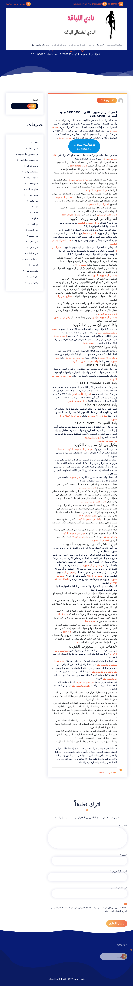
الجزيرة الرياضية (93, 437)
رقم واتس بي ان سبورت (104, 671)
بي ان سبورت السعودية (28, 154)
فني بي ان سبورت (100, 540)
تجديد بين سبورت (87, 487)
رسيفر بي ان (110, 536)
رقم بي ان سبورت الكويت (104, 275)
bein (78, 642)
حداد (36, 206)
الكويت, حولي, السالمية (18, 4)
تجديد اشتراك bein (71, 214)
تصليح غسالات (32, 189)
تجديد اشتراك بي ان (107, 214)
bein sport (91, 621)
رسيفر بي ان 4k (80, 536)
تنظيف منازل (32, 195)
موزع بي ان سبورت (97, 415)
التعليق (123, 896)
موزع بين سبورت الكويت (73, 533)
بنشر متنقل (33, 148)
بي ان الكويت (65, 137)
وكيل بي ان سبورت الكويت (84, 361)
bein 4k (67, 631)
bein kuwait (61, 336)
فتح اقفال (34, 224)
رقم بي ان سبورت (61, 317)
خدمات (35, 212)
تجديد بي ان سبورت (64, 197)
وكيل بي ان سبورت (107, 357)
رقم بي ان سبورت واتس (104, 317)
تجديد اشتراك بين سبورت (93, 501)
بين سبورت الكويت (74, 357)
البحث (35, 99)
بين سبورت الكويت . (107, 440)
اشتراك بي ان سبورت (98, 204)
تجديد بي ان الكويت (107, 313)
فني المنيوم (33, 230)
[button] (33, 45)
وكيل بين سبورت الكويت (89, 519)
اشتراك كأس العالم (81, 394)
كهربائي (35, 265)
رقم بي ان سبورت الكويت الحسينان (74, 449)
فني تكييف (33, 236)
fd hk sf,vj (63, 614)
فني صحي (33, 247)
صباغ (36, 218)
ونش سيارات (32, 282)
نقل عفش (34, 276)
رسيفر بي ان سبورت (92, 565)
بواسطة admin (105, 773)
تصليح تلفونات (32, 177)
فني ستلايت (33, 241)
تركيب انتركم (32, 166)
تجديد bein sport (78, 165)
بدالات (35, 142)
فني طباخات (32, 253)
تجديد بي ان (80, 264)
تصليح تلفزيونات (64, 296)
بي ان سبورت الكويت (62, 50)
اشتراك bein (89, 233)
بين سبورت (74, 477)
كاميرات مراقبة (31, 259)
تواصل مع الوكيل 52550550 (84, 146)
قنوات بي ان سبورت (78, 179)
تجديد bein (88, 343)
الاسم (123, 926)
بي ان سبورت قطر (77, 401)
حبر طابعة (33, 201)
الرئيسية (80, 50)
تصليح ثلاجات (32, 183)
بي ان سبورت (110, 678)
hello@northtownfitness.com (90, 4)
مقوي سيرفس (32, 271)
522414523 (115, 4)
